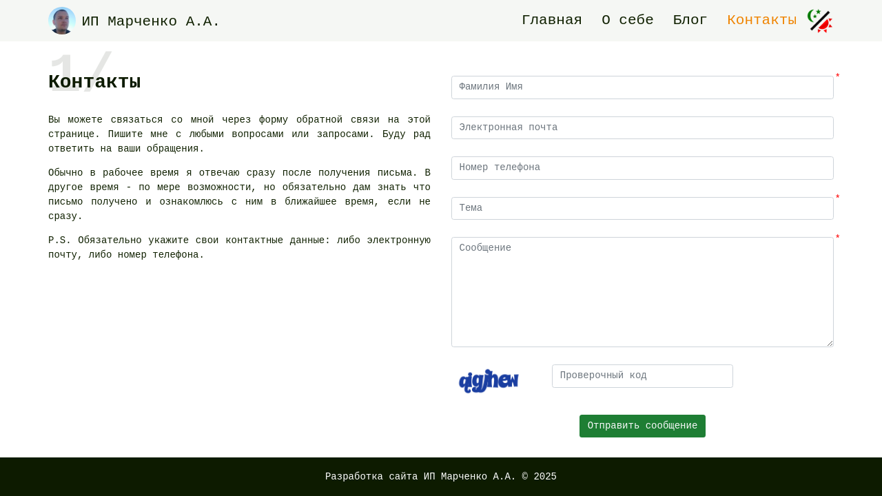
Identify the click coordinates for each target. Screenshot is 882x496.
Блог (690, 20)
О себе (628, 20)
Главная (552, 20)
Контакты (762, 20)
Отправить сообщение (643, 426)
